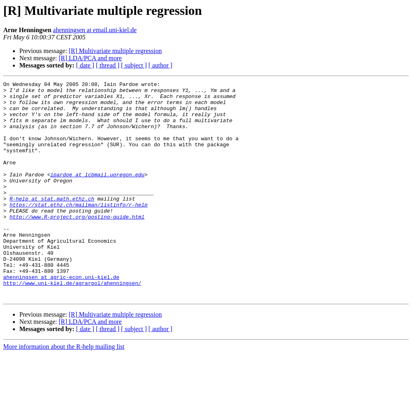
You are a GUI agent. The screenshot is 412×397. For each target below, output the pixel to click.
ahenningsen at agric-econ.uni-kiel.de (61, 316)
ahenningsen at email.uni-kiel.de (95, 30)
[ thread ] (107, 65)
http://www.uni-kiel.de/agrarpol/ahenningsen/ (72, 323)
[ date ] (85, 65)
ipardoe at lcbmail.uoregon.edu (97, 193)
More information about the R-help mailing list (63, 390)
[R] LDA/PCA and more (90, 58)
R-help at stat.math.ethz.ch (52, 222)
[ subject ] (134, 65)
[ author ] (160, 65)
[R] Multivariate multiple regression (115, 50)
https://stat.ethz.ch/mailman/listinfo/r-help (79, 229)
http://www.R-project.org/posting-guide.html (77, 244)
